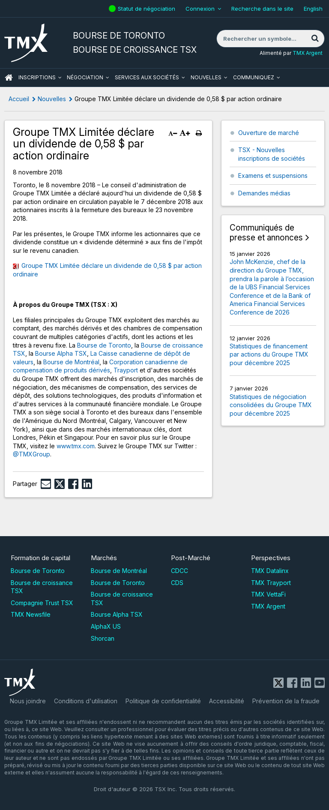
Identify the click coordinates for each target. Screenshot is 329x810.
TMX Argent (308, 53)
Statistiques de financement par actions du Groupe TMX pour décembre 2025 (269, 354)
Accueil (19, 98)
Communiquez (253, 77)
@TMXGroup (31, 454)
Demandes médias (264, 193)
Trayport (126, 370)
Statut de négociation (147, 8)
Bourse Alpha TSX (61, 353)
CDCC (179, 570)
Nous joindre (28, 701)
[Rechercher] (314, 38)
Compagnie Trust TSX (42, 602)
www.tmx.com (76, 446)
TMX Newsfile (31, 614)
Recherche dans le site (262, 8)
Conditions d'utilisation (85, 701)
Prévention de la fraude (286, 701)
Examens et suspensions (273, 175)
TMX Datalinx (270, 570)
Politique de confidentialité (163, 701)
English (313, 8)
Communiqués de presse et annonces (266, 233)
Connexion (200, 8)
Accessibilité (226, 701)
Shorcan (102, 638)
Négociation (85, 77)
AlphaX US (106, 626)
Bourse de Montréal (71, 362)
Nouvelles (206, 77)
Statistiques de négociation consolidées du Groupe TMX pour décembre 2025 (271, 405)
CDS (177, 582)
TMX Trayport (271, 582)
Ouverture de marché (268, 132)
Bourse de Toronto (104, 345)
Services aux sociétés (147, 77)
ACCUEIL (8, 78)
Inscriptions (37, 77)
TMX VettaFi (268, 594)
